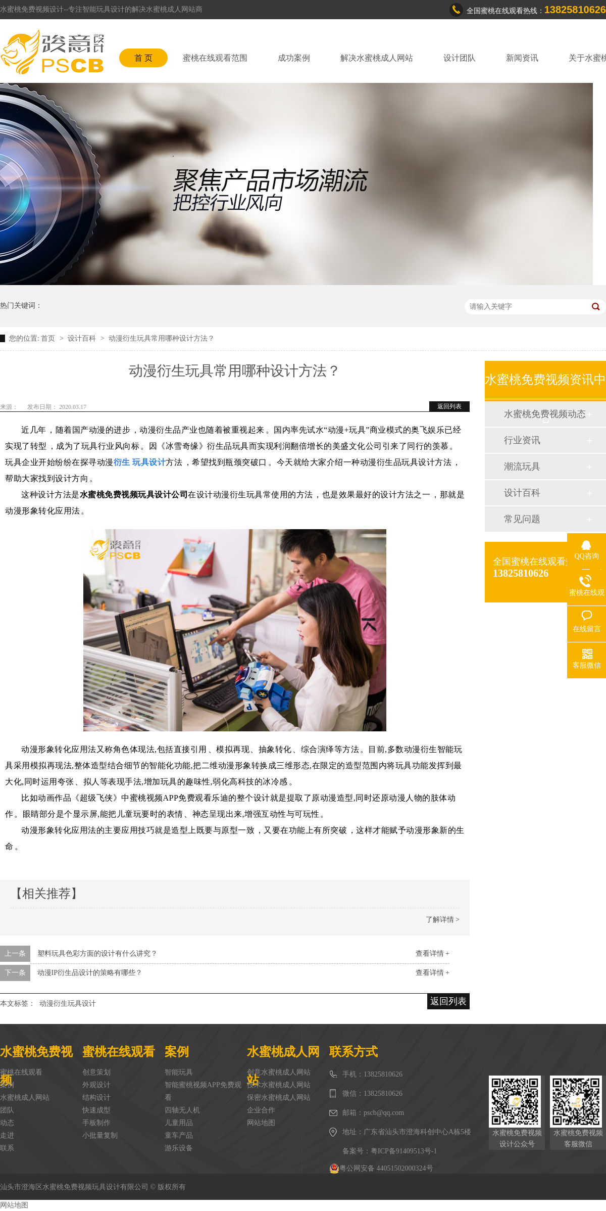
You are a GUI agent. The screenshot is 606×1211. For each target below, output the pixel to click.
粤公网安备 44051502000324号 (381, 1168)
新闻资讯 (522, 58)
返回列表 (449, 406)
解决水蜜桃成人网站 (376, 58)
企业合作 (261, 1110)
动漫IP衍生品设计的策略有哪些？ (89, 972)
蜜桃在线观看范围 (215, 58)
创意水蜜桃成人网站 (279, 1072)
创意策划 (96, 1072)
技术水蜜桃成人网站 (279, 1085)
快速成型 (96, 1110)
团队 (7, 1110)
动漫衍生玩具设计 (67, 1003)
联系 (7, 1148)
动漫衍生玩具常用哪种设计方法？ (162, 338)
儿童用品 (179, 1123)
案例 (7, 1085)
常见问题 (522, 519)
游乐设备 (179, 1148)
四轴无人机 (182, 1110)
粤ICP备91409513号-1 (404, 1151)
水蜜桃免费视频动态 (545, 414)
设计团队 (459, 58)
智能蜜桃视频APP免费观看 (203, 1091)
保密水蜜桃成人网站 (279, 1097)
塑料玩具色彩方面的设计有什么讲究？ (97, 953)
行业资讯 (522, 440)
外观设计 (96, 1085)
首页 (49, 338)
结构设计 (96, 1097)
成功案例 (294, 58)
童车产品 (179, 1135)
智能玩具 (179, 1072)
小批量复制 (100, 1135)
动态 (7, 1123)
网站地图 (261, 1123)
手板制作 (96, 1123)
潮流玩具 (522, 466)
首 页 (143, 58)
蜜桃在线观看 (21, 1072)
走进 (7, 1135)
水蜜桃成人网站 (24, 1097)
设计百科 (83, 338)
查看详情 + (432, 953)
